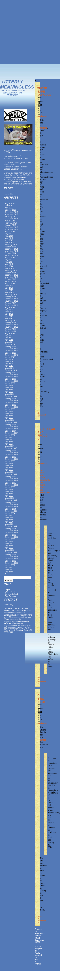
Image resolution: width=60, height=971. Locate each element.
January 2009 (10, 398)
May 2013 (9, 288)
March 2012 (9, 318)
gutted (43, 740)
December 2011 (11, 325)
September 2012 (11, 305)
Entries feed (10, 592)
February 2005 (11, 500)
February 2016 (11, 223)
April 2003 (9, 548)
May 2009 (9, 390)
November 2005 (11, 481)
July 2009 (9, 385)
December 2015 (11, 227)
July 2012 (9, 310)
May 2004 (9, 520)
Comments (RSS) (39, 941)
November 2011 (11, 327)
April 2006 (9, 470)
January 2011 (10, 346)
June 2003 (9, 544)
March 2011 (9, 342)
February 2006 (11, 474)
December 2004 (11, 505)
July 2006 (9, 463)
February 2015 (11, 245)
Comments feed (11, 594)
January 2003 (10, 554)
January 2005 (10, 502)
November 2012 (11, 301)
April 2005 (9, 496)
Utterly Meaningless (17, 84)
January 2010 (10, 372)
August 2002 (10, 565)
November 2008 (11, 403)
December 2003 (11, 531)
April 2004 (9, 522)
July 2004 (9, 515)
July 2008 (9, 411)
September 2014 (11, 255)
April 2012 (9, 316)
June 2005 (9, 492)
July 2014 (9, 260)
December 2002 (11, 557)
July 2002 (9, 567)
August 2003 (10, 539)
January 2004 (10, 528)
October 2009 (10, 379)
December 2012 (11, 299)
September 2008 (11, 407)
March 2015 (9, 242)
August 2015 (10, 232)
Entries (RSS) (38, 937)
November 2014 (11, 251)
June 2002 (9, 570)
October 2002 (10, 561)
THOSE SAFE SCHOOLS (44, 91)
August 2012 (10, 307)
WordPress (40, 933)
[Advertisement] (30, 32)
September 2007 (11, 433)
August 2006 (10, 461)
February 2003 (11, 552)
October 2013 (10, 279)
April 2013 (9, 290)
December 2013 (11, 275)
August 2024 (10, 203)
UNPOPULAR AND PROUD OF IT (46, 436)
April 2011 (9, 340)
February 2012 (11, 320)
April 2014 (9, 266)
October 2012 (10, 303)
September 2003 (11, 537)
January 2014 (10, 273)
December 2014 (11, 249)
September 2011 (11, 331)
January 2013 (10, 297)
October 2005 (10, 483)
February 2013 (11, 294)
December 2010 (11, 349)
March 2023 (9, 206)
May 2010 (9, 364)
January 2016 (10, 225)
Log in (7, 590)
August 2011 (10, 333)
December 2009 (11, 375)
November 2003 (11, 533)
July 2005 (9, 489)
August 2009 (10, 383)
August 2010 (10, 357)
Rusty (37, 953)
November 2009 (11, 377)
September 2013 (11, 281)
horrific (43, 128)
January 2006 (10, 476)
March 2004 (9, 524)
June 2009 (9, 388)
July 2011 (9, 336)
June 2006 (9, 466)
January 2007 (10, 450)
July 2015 (9, 234)
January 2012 (10, 323)
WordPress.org (11, 596)
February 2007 (11, 448)
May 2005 (9, 494)
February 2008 (11, 422)
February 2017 (11, 216)
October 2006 (10, 457)
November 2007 (11, 429)
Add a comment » (42, 680)
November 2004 (11, 507)
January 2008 (10, 424)
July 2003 (9, 541)
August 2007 (10, 435)
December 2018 (11, 212)
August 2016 (10, 221)
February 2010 (11, 370)
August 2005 (10, 487)
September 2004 (11, 511)
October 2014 (10, 253)
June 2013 (9, 286)
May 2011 (9, 338)
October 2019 (10, 210)
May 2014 (9, 264)
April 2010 (9, 366)
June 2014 (9, 262)
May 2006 (9, 468)
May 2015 (9, 238)
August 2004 (10, 513)
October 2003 (10, 535)
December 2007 (11, 427)
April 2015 (9, 240)
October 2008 (10, 405)
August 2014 (10, 258)
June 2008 (9, 414)
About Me (9, 194)
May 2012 (9, 314)
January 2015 (10, 247)
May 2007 (9, 442)
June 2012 (9, 312)
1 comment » (42, 415)
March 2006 (9, 472)
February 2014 (11, 271)
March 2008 (9, 420)
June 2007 (9, 440)
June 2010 (9, 362)
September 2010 (11, 355)
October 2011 (10, 329)
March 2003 (9, 550)
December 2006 (11, 453)
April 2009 (9, 392)
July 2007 (9, 437)
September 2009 (11, 381)
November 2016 (11, 219)
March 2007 (9, 446)
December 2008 (11, 401)
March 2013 (9, 292)
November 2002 (11, 559)
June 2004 (9, 518)
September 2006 (11, 459)
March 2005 (9, 498)
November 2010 (11, 351)
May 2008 (9, 416)
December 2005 (11, 479)
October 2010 (10, 353)
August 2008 (10, 409)
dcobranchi (42, 116)
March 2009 (9, 394)
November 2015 (11, 229)
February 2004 (11, 526)
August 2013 (10, 284)
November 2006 (11, 455)
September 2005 (11, 485)
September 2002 (11, 563)
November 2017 (11, 214)
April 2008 (9, 418)
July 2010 (9, 359)
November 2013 (11, 277)
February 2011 (11, 344)
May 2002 (9, 572)
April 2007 (9, 444)
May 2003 (9, 546)
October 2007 (10, 431)
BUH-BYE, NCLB (41, 698)
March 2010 (9, 368)
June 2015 (9, 236)
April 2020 (9, 208)
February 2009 (11, 396)
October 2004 (10, 509)
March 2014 (9, 268)
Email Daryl (8, 605)
